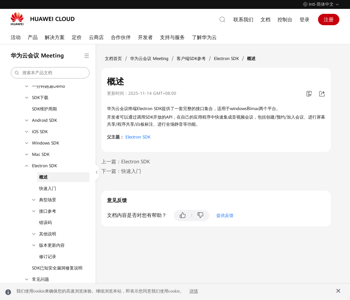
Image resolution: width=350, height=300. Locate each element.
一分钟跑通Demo (48, 86)
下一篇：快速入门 (121, 171)
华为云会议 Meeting (149, 58)
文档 (265, 19)
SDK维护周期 (44, 109)
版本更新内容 (52, 245)
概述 (43, 177)
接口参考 (47, 211)
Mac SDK (40, 154)
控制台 (285, 19)
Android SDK (44, 120)
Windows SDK (45, 143)
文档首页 (113, 58)
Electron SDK (44, 165)
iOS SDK (40, 131)
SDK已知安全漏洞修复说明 (57, 268)
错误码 (45, 222)
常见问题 (40, 279)
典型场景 (47, 199)
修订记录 (47, 256)
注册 (329, 19)
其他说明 (47, 233)
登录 (304, 19)
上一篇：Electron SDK (125, 161)
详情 (193, 291)
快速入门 (47, 188)
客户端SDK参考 (191, 58)
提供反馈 (224, 215)
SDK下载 (40, 97)
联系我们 (243, 19)
